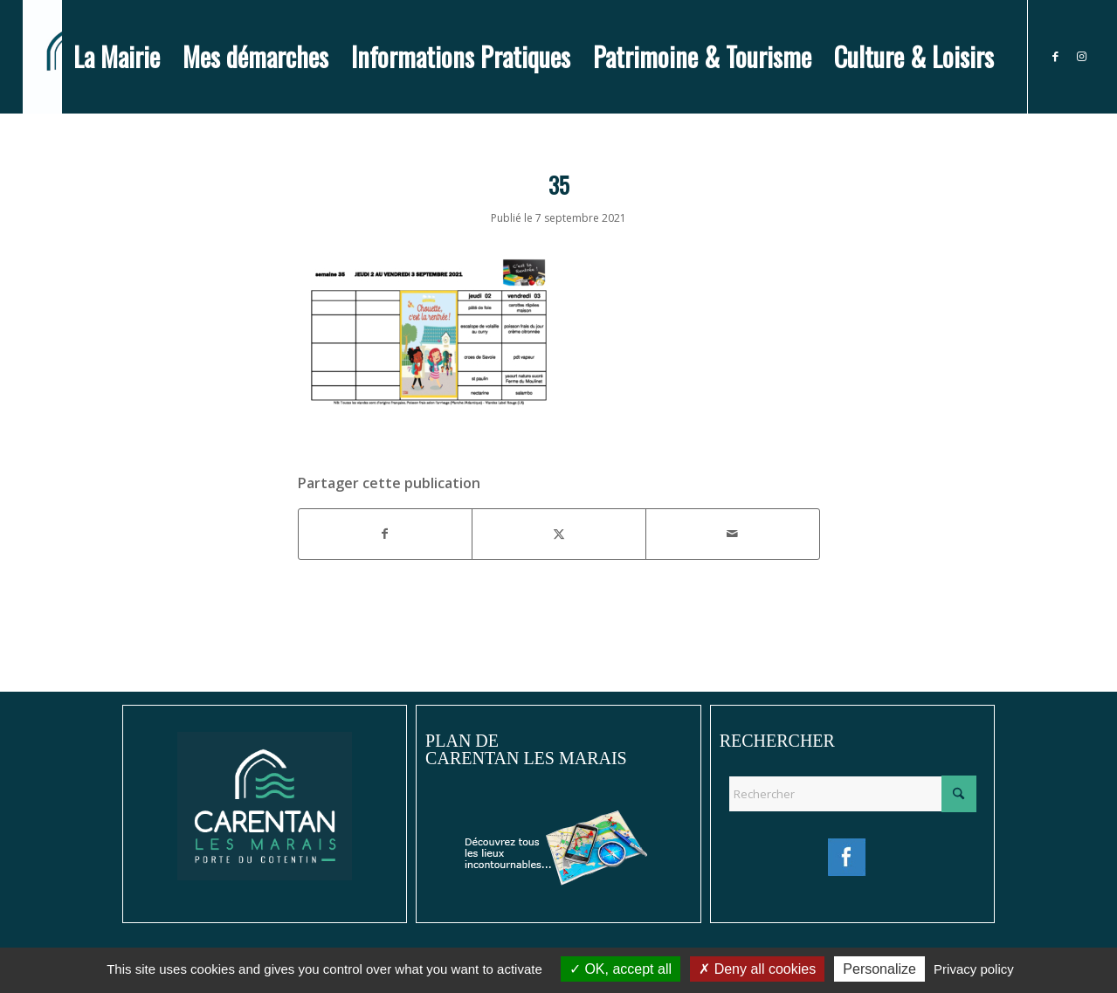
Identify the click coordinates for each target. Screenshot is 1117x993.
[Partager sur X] (558, 533)
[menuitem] (116, 57)
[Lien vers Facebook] (1055, 56)
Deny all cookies (757, 969)
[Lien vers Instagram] (1081, 56)
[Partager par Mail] (732, 533)
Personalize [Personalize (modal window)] (879, 969)
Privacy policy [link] (974, 969)
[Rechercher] (852, 794)
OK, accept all (620, 969)
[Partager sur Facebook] (385, 533)
